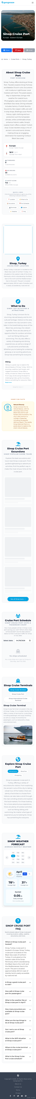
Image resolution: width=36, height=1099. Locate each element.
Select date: (8, 640)
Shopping (18, 775)
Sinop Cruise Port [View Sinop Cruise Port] (18, 694)
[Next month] (29, 857)
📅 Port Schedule (24, 203)
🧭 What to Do (23, 199)
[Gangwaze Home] (8, 2)
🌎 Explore (24, 207)
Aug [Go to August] (18, 859)
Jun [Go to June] (23, 856)
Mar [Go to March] (23, 852)
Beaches (24, 771)
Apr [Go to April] (13, 856)
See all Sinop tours (18, 599)
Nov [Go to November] (18, 862)
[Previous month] (7, 857)
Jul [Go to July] (13, 859)
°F (25, 874)
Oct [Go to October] (13, 862)
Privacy (18, 1093)
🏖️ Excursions (11, 203)
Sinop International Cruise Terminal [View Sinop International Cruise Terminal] (18, 699)
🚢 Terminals (12, 207)
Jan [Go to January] (13, 852)
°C (29, 874)
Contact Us (18, 1087)
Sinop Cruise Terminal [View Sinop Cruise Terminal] (18, 690)
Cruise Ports (15, 59)
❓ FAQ (23, 211)
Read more (8, 382)
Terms (18, 1090)
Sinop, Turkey (27, 59)
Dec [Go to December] (23, 862)
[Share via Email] (29, 50)
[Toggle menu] (32, 2)
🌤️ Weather (13, 211)
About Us (18, 1084)
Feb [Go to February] (18, 852)
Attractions (13, 771)
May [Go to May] (18, 856)
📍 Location (11, 199)
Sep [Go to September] (23, 859)
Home (5, 59)
